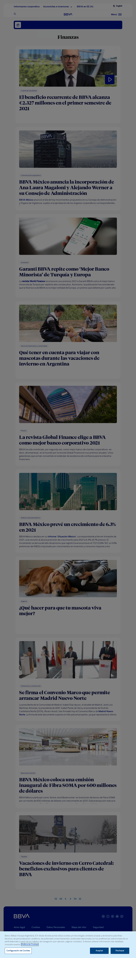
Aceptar (99, 951)
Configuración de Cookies (18, 951)
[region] (68, 944)
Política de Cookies (29, 944)
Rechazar (120, 951)
